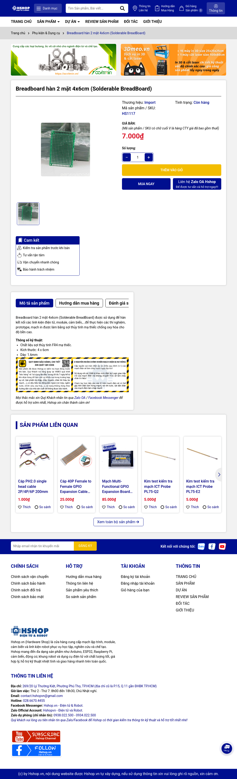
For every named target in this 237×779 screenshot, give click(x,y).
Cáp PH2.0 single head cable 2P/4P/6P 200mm (33, 486)
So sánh (43, 507)
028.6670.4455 (34, 701)
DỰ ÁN (71, 21)
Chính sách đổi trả (26, 590)
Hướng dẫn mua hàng (84, 576)
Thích (24, 507)
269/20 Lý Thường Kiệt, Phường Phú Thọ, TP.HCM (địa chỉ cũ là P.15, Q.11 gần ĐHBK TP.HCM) (89, 686)
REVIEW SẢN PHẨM (101, 21)
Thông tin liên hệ (79, 583)
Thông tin (144, 8)
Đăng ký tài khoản (135, 576)
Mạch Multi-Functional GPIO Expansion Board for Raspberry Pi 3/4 (116, 486)
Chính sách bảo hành (28, 583)
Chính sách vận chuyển (30, 576)
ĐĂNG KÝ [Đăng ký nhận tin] (85, 546)
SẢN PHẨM (47, 21)
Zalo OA (79, 398)
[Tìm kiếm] (122, 8)
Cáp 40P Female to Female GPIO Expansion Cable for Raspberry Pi (75, 486)
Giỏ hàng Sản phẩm (194, 8)
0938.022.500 (63, 715)
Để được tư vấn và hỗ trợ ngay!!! (197, 184)
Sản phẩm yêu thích (82, 590)
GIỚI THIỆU (152, 21)
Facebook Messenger (103, 398)
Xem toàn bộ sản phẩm (118, 522)
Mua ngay (146, 184)
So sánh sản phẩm (81, 597)
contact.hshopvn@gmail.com (42, 696)
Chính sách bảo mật (27, 597)
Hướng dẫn (168, 8)
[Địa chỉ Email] (54, 546)
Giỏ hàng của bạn (135, 590)
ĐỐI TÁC (131, 21)
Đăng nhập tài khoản (138, 583)
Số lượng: (129, 148)
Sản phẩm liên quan (49, 425)
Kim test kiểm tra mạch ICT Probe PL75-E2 (200, 486)
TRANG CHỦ (21, 21)
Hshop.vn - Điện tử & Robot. (63, 705)
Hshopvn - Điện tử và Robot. (63, 710)
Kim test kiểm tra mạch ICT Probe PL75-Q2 (158, 486)
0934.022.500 (86, 715)
